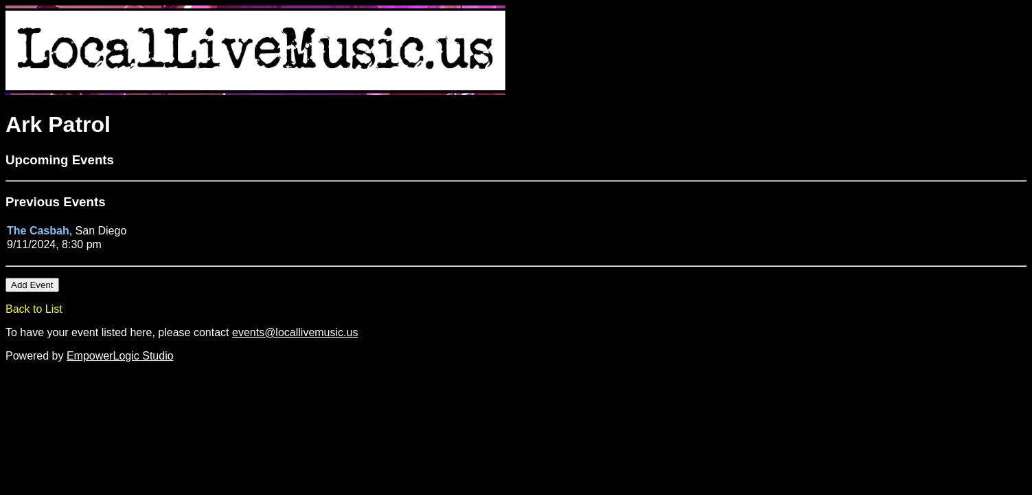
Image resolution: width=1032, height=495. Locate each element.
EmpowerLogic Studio (120, 356)
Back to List (33, 309)
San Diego (101, 230)
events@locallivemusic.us (295, 332)
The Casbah (38, 230)
